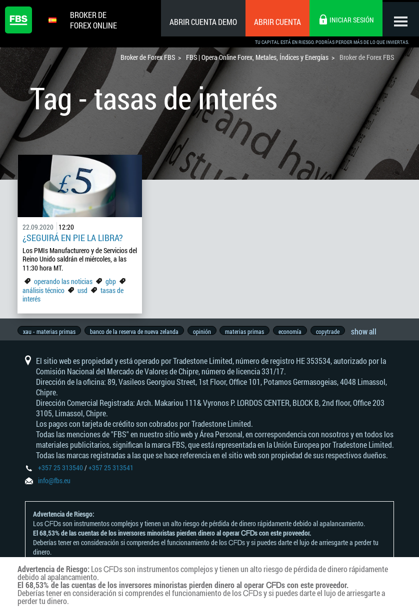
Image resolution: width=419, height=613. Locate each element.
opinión (205, 331)
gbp (111, 281)
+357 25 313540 (60, 472)
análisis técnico (43, 290)
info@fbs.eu (54, 485)
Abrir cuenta (274, 21)
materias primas (249, 331)
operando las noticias (63, 281)
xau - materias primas (49, 331)
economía (296, 331)
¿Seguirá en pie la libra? (72, 238)
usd (83, 290)
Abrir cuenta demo (200, 21)
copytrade (336, 331)
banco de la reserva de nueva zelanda (136, 331)
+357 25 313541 (111, 472)
